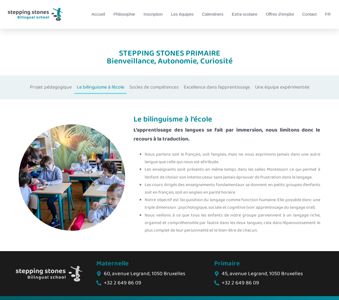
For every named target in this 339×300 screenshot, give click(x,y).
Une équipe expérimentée (282, 87)
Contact (309, 14)
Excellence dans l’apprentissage (217, 87)
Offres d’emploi (280, 14)
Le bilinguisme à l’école (100, 87)
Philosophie (124, 14)
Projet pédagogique (51, 87)
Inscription (153, 14)
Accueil (98, 14)
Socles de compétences (154, 87)
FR (328, 14)
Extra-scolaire (244, 14)
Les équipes (182, 14)
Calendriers (212, 14)
